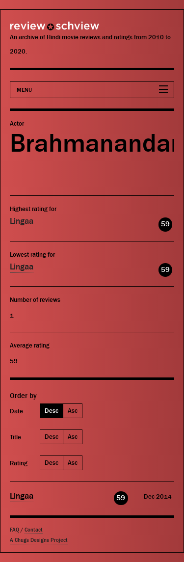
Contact (34, 530)
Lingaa (21, 221)
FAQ (14, 530)
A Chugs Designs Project (39, 540)
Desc (51, 410)
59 (165, 224)
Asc (73, 410)
